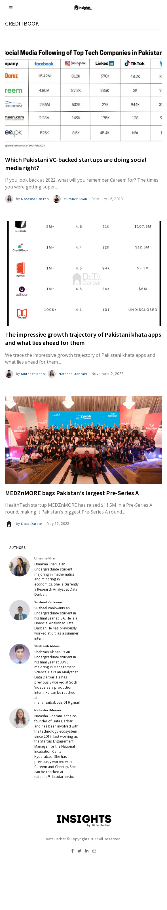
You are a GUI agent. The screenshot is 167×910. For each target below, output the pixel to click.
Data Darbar (32, 523)
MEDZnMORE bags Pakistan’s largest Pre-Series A (72, 493)
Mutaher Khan (76, 198)
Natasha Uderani (35, 198)
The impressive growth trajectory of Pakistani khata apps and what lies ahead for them (83, 338)
